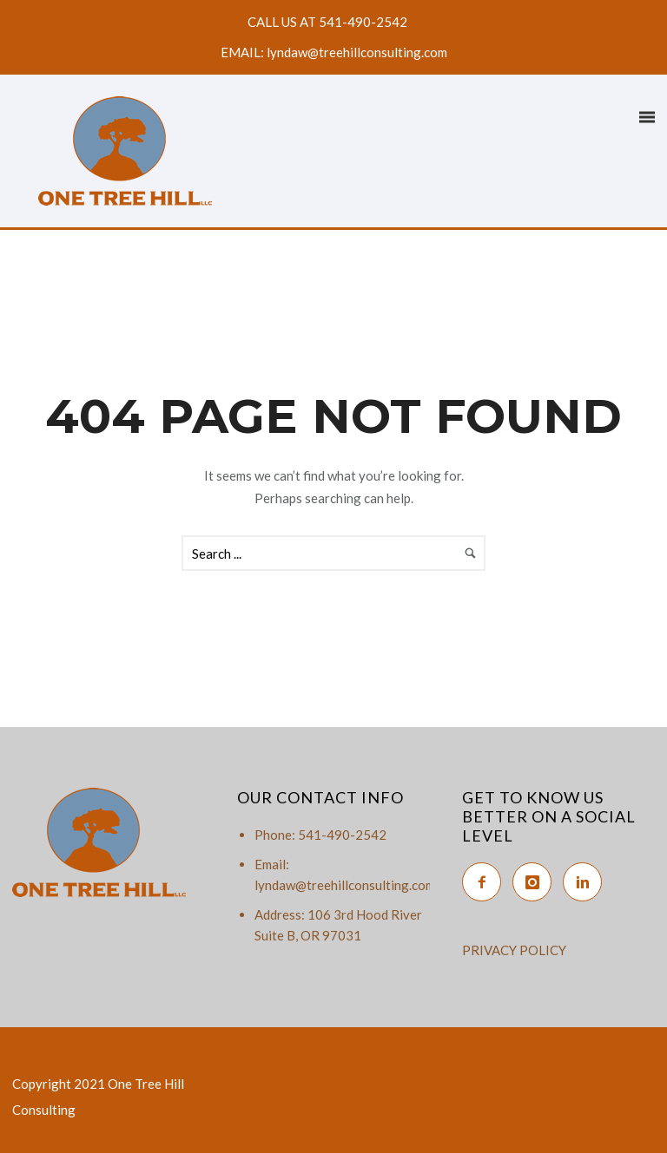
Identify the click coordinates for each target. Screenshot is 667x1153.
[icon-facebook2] (486, 881)
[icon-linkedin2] (587, 881)
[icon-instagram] (536, 881)
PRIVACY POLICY (514, 950)
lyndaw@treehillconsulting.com (344, 885)
